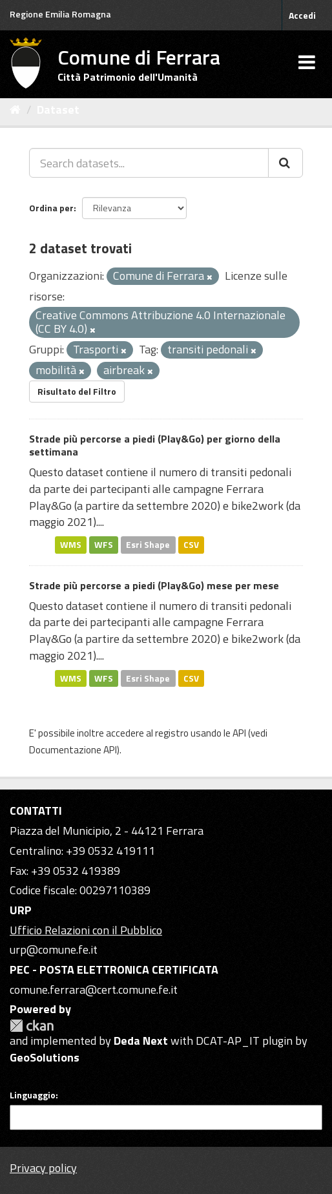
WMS (70, 544)
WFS (103, 544)
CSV (191, 544)
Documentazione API (73, 749)
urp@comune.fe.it (54, 949)
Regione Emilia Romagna (60, 14)
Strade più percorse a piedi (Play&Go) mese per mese (154, 585)
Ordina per (51, 208)
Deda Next (141, 1040)
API (239, 733)
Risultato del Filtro (76, 391)
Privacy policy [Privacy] (43, 1168)
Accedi (302, 15)
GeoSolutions (44, 1057)
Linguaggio (33, 1095)
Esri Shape (148, 544)
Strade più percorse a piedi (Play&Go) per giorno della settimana (154, 445)
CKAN (32, 1025)
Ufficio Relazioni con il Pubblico (86, 930)
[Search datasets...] (149, 163)
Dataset (58, 109)
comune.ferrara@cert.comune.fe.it (94, 989)
